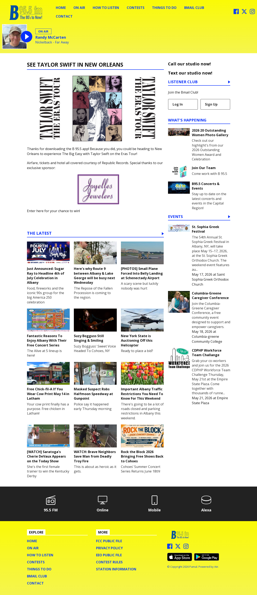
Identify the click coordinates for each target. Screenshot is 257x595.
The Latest (39, 233)
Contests (135, 7)
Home (61, 7)
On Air (79, 7)
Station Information (116, 569)
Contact (64, 16)
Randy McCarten (50, 37)
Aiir (216, 567)
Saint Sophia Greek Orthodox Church (210, 279)
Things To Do (164, 7)
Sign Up (211, 104)
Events (175, 217)
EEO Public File (109, 555)
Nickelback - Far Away (52, 42)
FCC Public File (109, 541)
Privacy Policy (109, 548)
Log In (178, 104)
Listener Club (183, 82)
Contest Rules (109, 562)
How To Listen (106, 7)
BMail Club (194, 7)
